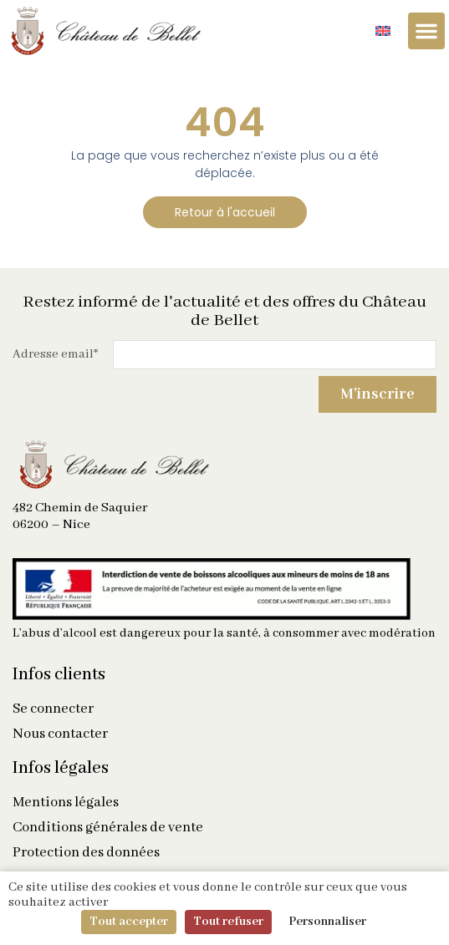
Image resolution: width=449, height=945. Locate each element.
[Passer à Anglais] (383, 31)
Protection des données (86, 853)
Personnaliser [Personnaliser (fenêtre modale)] (327, 921)
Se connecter (53, 709)
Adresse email (55, 354)
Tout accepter (128, 921)
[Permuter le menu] (426, 31)
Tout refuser (228, 921)
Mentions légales (66, 803)
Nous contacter (60, 734)
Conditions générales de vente (108, 828)
